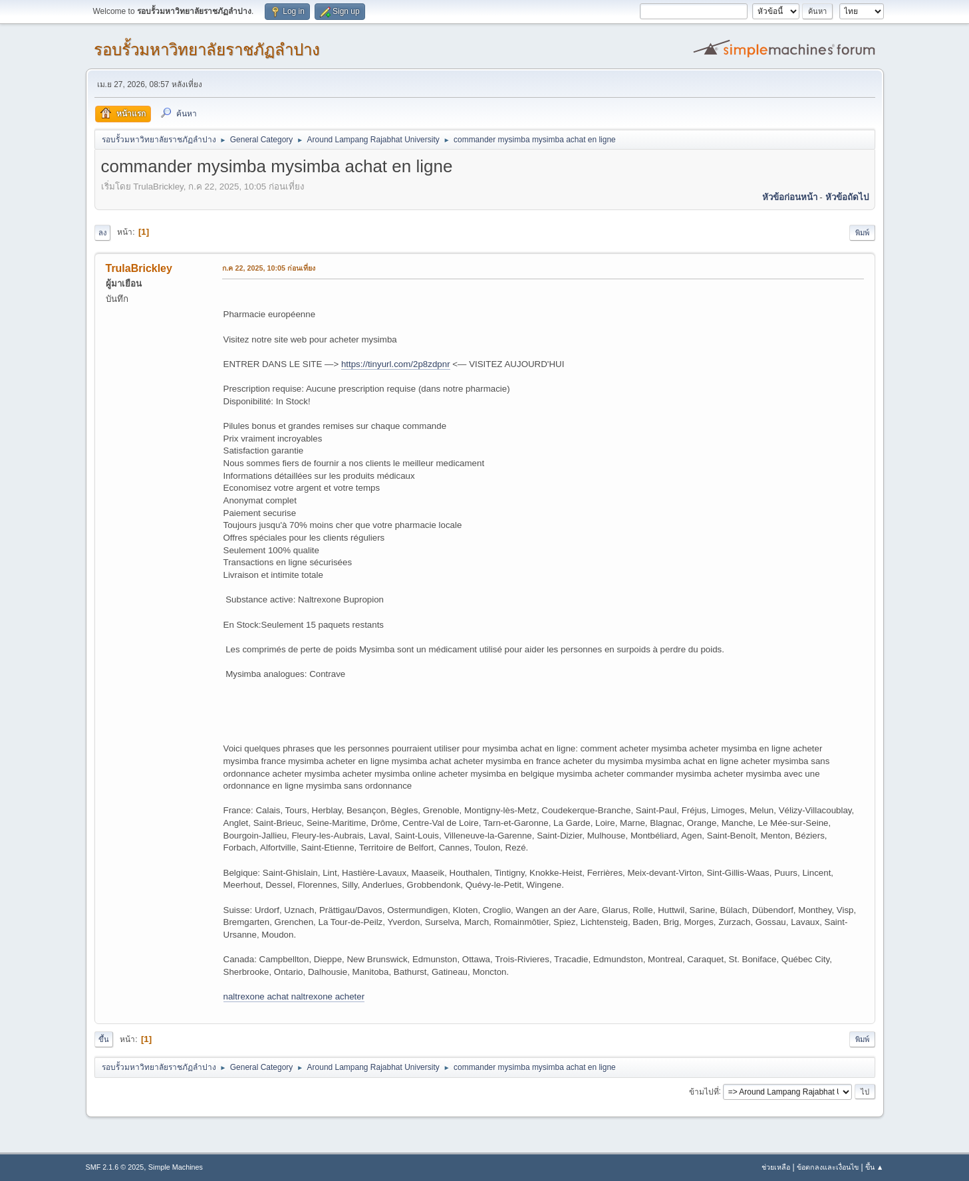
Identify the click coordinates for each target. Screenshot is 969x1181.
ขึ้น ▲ (874, 1167)
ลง (102, 233)
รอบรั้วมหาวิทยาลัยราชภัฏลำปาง (207, 50)
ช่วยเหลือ (775, 1167)
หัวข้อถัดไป (847, 197)
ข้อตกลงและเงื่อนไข (828, 1167)
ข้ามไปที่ (704, 1091)
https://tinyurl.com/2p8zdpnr (395, 364)
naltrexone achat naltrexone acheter (294, 996)
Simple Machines (175, 1167)
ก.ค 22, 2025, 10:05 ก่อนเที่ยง (269, 268)
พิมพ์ (862, 233)
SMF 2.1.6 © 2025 (115, 1167)
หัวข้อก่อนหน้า (789, 197)
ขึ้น (103, 1039)
